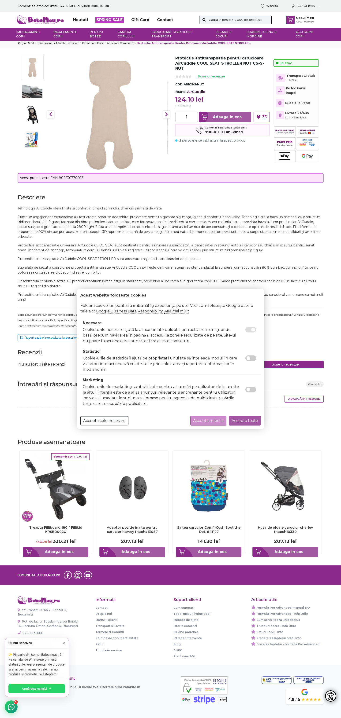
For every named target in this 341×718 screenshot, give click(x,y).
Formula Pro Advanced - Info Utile (282, 613)
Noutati (80, 20)
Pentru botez (96, 34)
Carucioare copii (93, 43)
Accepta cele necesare (104, 420)
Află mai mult (176, 311)
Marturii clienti (106, 620)
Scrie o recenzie (211, 76)
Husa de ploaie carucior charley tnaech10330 (285, 529)
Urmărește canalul (37, 688)
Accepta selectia (208, 420)
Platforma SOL (184, 656)
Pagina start (26, 43)
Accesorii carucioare (120, 43)
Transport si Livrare (109, 626)
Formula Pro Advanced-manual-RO (283, 607)
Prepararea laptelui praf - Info (278, 638)
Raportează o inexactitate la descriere (49, 337)
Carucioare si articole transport (172, 34)
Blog (177, 644)
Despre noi (103, 613)
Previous (50, 114)
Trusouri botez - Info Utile (276, 626)
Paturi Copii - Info (269, 632)
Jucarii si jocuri (224, 34)
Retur (99, 644)
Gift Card (140, 20)
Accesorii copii (304, 34)
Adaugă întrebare (304, 398)
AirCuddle (196, 91)
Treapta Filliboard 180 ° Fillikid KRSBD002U (55, 529)
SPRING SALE (110, 20)
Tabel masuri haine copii (192, 613)
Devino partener (185, 632)
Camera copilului (126, 34)
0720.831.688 (30, 633)
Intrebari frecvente (187, 638)
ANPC (177, 650)
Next (166, 114)
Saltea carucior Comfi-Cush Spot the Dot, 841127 (208, 529)
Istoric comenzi (185, 626)
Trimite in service (108, 650)
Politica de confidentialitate (116, 638)
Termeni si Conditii (109, 632)
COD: (179, 84)
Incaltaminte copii (65, 34)
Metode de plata (186, 620)
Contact (165, 20)
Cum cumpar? (184, 607)
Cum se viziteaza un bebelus (278, 620)
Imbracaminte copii (28, 34)
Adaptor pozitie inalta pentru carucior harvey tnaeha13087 (132, 529)
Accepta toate (245, 420)
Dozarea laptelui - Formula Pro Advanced (287, 644)
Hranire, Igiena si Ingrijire (261, 34)
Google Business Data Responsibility (129, 311)
